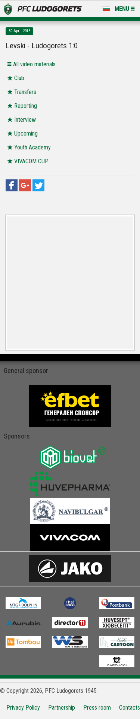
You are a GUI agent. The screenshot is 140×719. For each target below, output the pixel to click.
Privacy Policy (23, 707)
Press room (97, 707)
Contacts (129, 707)
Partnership (61, 707)
